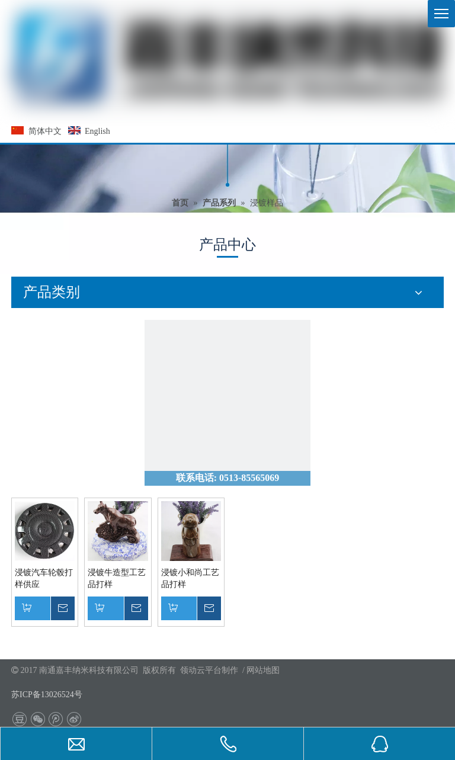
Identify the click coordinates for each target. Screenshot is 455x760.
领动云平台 (201, 670)
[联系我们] (227, 403)
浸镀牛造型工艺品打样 (117, 578)
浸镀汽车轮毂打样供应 (44, 578)
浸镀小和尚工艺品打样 (190, 578)
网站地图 (263, 670)
